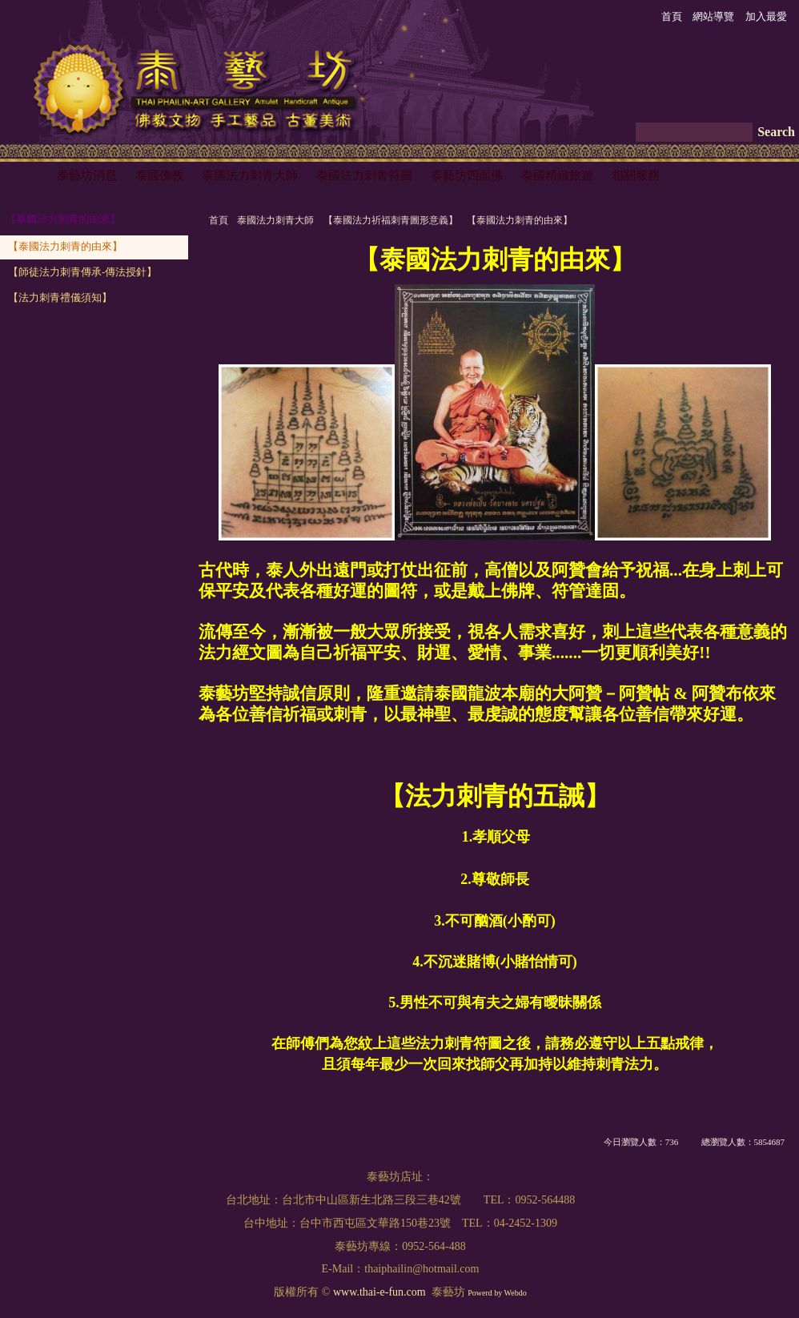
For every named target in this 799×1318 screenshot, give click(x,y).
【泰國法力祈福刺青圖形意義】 (390, 220)
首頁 (218, 220)
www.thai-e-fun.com (379, 1292)
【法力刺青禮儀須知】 (60, 297)
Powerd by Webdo (497, 1292)
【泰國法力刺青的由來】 (519, 220)
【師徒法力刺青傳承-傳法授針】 (82, 272)
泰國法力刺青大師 (275, 220)
